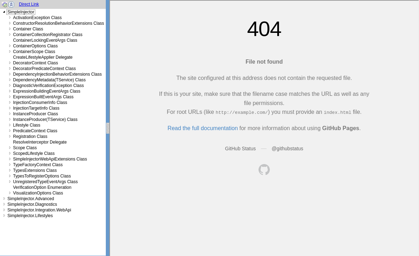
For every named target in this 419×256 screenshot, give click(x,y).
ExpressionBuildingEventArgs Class (46, 91)
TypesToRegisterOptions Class (42, 176)
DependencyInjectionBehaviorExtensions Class (57, 74)
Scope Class (25, 147)
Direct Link (29, 4)
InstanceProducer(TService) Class (45, 119)
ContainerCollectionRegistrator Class (48, 34)
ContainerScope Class (34, 51)
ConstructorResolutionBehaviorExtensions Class (58, 23)
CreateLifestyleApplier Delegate (43, 57)
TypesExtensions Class (35, 170)
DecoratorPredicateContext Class (44, 68)
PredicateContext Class (35, 130)
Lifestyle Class (26, 125)
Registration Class (30, 136)
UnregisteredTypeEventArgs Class (45, 181)
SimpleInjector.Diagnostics (32, 204)
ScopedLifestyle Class (34, 153)
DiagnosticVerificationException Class (48, 85)
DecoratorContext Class (35, 62)
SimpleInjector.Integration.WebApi (39, 210)
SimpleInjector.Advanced (30, 198)
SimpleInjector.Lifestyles (30, 215)
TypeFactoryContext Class (38, 164)
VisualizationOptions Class (38, 193)
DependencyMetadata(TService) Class (49, 79)
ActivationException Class (37, 17)
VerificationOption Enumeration (42, 187)
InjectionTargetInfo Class (36, 108)
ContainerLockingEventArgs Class (45, 40)
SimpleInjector (20, 12)
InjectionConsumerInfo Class (40, 102)
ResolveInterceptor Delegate (40, 142)
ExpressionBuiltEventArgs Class (43, 96)
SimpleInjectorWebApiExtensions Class (50, 159)
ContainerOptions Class (35, 45)
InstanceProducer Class (35, 113)
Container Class (28, 29)
